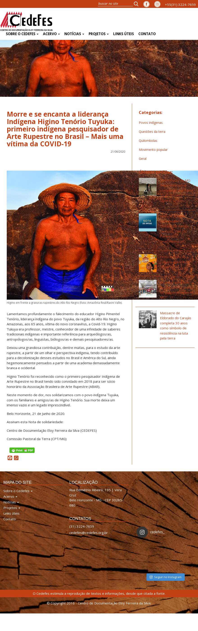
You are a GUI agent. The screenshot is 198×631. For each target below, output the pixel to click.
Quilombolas (148, 140)
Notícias (74, 34)
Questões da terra (152, 131)
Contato (147, 34)
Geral (142, 158)
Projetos (99, 34)
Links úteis (123, 34)
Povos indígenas (151, 122)
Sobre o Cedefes (22, 34)
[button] (137, 4)
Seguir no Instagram (166, 577)
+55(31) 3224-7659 (180, 4)
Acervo (51, 34)
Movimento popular (153, 149)
